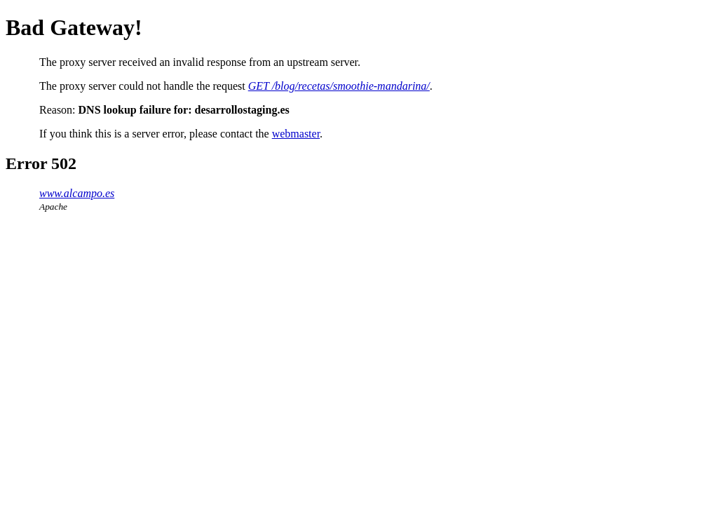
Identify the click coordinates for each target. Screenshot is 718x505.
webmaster (296, 134)
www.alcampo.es (76, 193)
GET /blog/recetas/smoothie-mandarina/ (339, 86)
